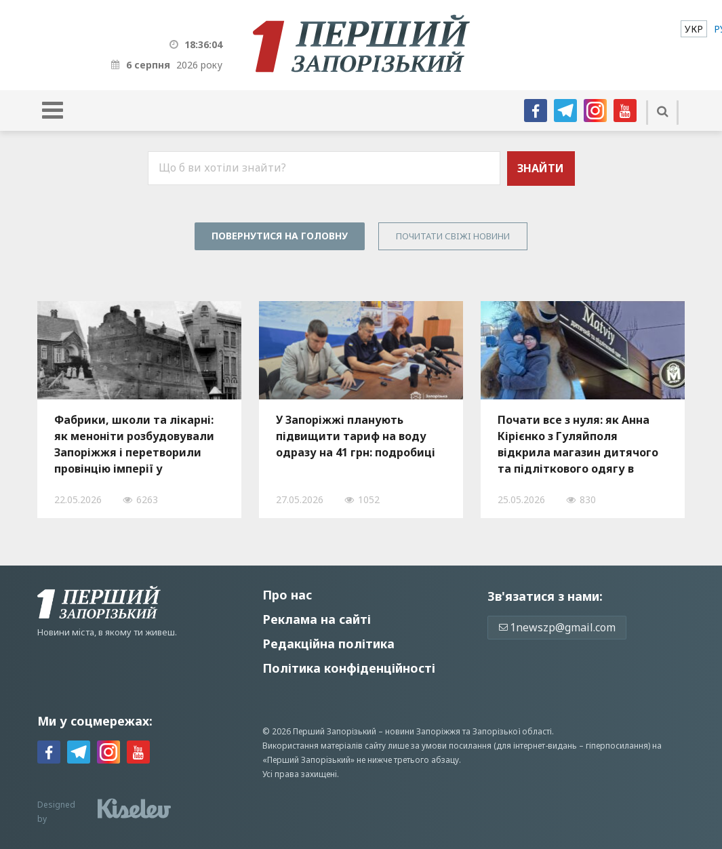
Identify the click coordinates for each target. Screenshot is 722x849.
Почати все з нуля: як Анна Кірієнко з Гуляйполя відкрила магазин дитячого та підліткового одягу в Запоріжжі (578, 444)
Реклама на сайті (316, 619)
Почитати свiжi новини (453, 236)
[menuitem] (694, 29)
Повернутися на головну (280, 235)
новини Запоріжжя (422, 731)
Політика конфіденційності (348, 668)
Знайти (540, 168)
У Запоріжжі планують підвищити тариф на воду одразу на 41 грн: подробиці (355, 436)
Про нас (287, 595)
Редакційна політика (328, 643)
